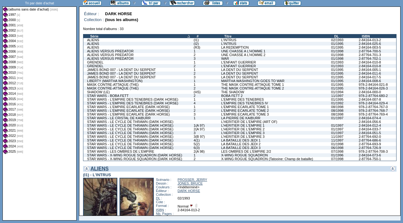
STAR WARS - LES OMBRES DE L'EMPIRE (120, 151)
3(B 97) (199, 136)
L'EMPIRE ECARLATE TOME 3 (245, 114)
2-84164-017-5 (370, 77)
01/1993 (337, 62)
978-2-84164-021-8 (373, 84)
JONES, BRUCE (190, 183)
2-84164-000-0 (370, 92)
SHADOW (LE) (98, 92)
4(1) (197, 140)
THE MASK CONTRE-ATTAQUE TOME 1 (252, 84)
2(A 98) (199, 151)
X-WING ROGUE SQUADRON (244, 155)
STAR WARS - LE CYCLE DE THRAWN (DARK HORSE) (130, 122)
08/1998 (337, 107)
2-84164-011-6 (370, 73)
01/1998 (337, 51)
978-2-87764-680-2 (373, 96)
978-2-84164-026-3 (373, 88)
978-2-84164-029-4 (373, 103)
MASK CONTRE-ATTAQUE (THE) (113, 84)
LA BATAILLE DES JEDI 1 (240, 140)
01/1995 (337, 44)
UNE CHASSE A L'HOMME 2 (243, 55)
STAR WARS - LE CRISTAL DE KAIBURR (119, 118)
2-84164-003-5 (370, 47)
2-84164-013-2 (370, 40)
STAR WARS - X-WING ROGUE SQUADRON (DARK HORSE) (134, 155)
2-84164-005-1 (370, 70)
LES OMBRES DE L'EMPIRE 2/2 (246, 151)
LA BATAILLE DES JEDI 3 (240, 148)
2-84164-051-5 (370, 133)
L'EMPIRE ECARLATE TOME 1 (245, 107)
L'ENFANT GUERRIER (238, 62)
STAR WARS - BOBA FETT (107, 96)
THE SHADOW (232, 92)
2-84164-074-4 (370, 118)
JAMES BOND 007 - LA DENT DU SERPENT (121, 70)
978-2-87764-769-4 (373, 114)
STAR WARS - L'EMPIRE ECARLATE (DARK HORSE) (128, 107)
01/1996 (337, 155)
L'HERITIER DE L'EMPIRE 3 (243, 133)
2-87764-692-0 (370, 136)
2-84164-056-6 (370, 122)
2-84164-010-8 (370, 62)
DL (336, 36)
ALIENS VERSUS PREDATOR (110, 51)
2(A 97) (199, 129)
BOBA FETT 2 (232, 96)
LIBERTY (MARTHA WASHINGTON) (115, 81)
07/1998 (337, 151)
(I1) (196, 40)
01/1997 (337, 118)
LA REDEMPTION (235, 47)
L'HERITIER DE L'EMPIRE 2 (243, 129)
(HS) (197, 92)
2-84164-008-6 (370, 81)
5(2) (197, 144)
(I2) (196, 44)
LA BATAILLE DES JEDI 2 (240, 144)
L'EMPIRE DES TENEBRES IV (244, 103)
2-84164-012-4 (370, 125)
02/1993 (337, 40)
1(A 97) (199, 125)
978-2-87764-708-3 (373, 151)
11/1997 (337, 96)
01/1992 (337, 103)
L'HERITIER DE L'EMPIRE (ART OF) (249, 122)
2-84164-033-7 (370, 129)
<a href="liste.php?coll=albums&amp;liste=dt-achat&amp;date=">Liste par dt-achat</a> (39, 110)
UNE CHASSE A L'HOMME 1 (243, 51)
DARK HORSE (189, 191)
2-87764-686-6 (370, 140)
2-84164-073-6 (370, 155)
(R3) (197, 47)
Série (94, 36)
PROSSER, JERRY (192, 179)
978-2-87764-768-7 (373, 110)
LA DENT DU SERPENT (239, 70)
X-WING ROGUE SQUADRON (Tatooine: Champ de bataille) (267, 159)
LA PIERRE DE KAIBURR (240, 118)
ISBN (366, 36)
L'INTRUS (228, 40)
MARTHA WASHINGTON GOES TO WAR (252, 81)
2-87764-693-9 (370, 144)
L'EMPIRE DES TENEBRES (242, 99)
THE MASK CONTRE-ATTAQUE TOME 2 (252, 88)
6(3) (197, 148)
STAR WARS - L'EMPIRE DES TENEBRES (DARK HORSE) (132, 99)
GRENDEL (95, 62)
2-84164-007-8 (370, 99)
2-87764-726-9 (370, 148)
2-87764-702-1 (370, 58)
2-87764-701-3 (370, 55)
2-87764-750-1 (370, 159)
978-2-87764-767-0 (373, 107)
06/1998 (337, 148)
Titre (228, 36)
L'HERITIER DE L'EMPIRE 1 (243, 125)
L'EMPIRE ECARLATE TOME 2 (245, 110)
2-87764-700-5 (370, 51)
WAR (225, 58)
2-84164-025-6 (370, 44)
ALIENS (93, 40)
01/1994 (337, 92)
